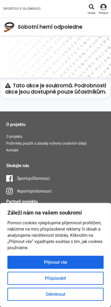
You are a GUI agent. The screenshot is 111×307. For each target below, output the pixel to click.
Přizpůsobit (55, 278)
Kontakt (12, 150)
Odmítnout (55, 294)
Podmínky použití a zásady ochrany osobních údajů (46, 143)
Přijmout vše (55, 262)
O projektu (14, 137)
